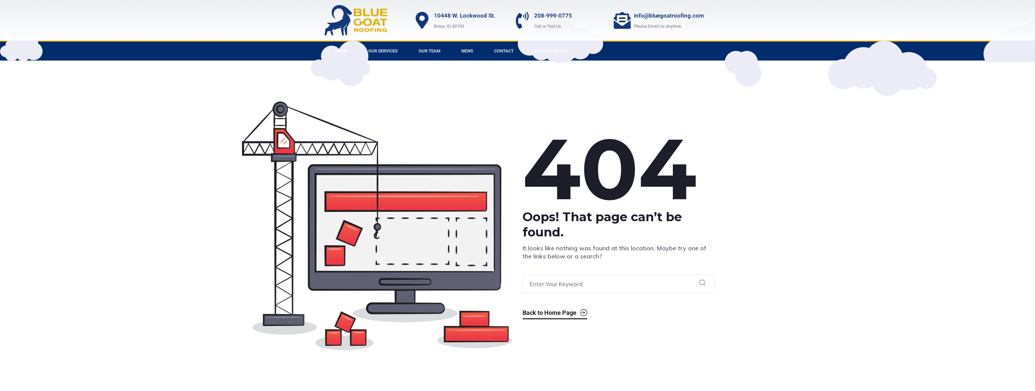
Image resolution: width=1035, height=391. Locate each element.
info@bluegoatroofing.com (669, 15)
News (467, 50)
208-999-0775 (553, 15)
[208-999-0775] (522, 20)
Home (341, 50)
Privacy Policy (552, 50)
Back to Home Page (555, 313)
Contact (504, 50)
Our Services (383, 50)
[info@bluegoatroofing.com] (622, 20)
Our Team (429, 50)
